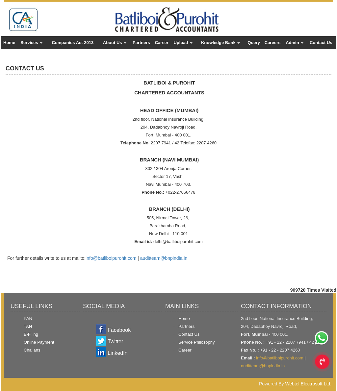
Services (31, 42)
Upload (183, 42)
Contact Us (321, 42)
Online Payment (39, 342)
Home (9, 42)
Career (161, 42)
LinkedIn (118, 353)
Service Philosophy (196, 342)
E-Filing (31, 334)
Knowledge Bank (220, 42)
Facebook (119, 330)
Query (253, 42)
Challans (32, 350)
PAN (28, 318)
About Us (114, 42)
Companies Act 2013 (72, 42)
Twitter (115, 341)
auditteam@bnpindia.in (163, 258)
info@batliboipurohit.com (111, 258)
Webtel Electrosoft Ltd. (308, 383)
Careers (272, 42)
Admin (294, 42)
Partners (141, 42)
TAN (28, 326)
